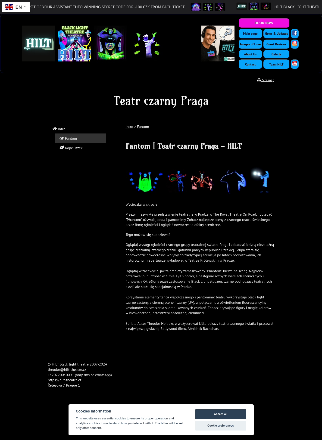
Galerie (276, 54)
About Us (250, 54)
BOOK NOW (264, 23)
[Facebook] (294, 32)
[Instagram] (294, 43)
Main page (250, 33)
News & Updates (276, 33)
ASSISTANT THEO (70, 6)
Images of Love (250, 44)
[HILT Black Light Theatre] (244, 7)
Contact (250, 64)
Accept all (220, 414)
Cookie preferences (220, 425)
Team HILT (276, 64)
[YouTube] (294, 63)
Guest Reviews (276, 44)
